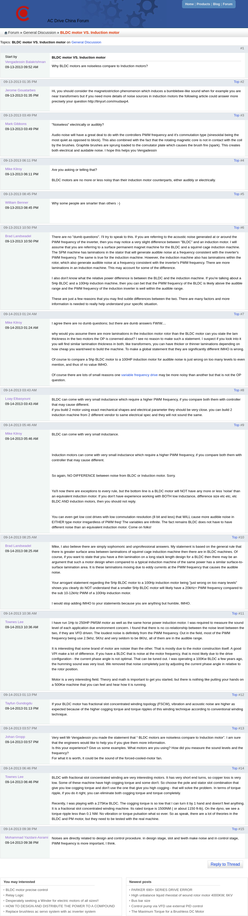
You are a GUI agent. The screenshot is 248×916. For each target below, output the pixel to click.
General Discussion (39, 32)
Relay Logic (15, 895)
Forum (228, 4)
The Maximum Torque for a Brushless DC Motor (167, 911)
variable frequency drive (139, 375)
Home (189, 4)
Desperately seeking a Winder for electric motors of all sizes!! (52, 901)
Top (236, 82)
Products (203, 4)
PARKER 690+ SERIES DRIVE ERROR (161, 890)
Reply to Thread (225, 864)
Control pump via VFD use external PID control (167, 906)
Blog (216, 4)
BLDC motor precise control (27, 890)
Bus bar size (140, 901)
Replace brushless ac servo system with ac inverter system (51, 911)
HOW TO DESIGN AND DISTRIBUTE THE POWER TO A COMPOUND (60, 906)
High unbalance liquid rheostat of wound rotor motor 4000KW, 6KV (182, 895)
